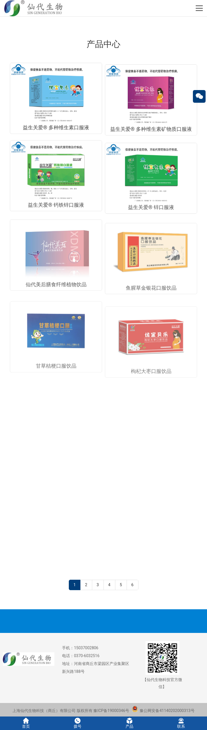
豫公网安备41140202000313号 (163, 710)
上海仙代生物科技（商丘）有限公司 (44, 710)
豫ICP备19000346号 (111, 710)
